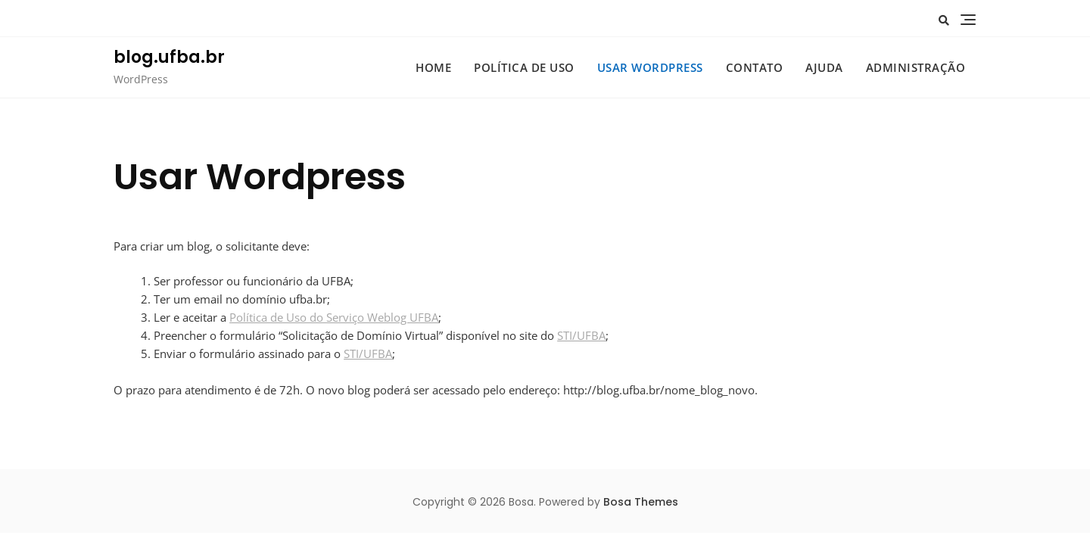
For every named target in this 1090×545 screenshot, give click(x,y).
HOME (433, 67)
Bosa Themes (640, 501)
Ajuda (824, 67)
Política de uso (524, 67)
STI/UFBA (581, 335)
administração (916, 67)
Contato (754, 67)
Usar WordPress (650, 67)
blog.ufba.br (169, 57)
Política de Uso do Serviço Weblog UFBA (333, 317)
